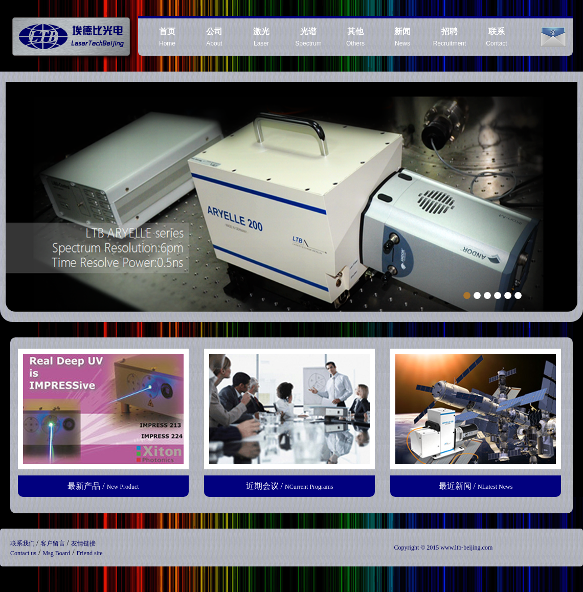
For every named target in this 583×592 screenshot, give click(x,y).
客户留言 (53, 543)
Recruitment (449, 37)
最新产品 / (103, 486)
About (214, 37)
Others (355, 37)
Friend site (90, 553)
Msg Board (56, 553)
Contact (496, 37)
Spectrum (308, 37)
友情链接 (83, 543)
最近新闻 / (476, 486)
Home (167, 37)
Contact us (23, 553)
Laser (261, 37)
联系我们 (23, 543)
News (402, 37)
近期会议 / (289, 486)
